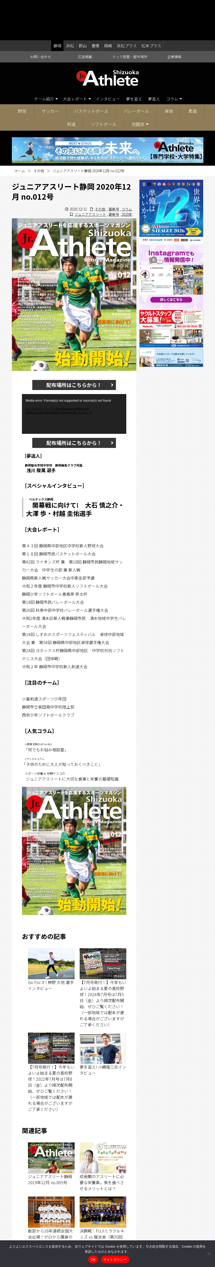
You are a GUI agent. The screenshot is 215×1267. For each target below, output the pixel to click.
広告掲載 (85, 16)
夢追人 (154, 59)
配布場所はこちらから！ (74, 344)
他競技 (138, 84)
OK (93, 1259)
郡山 (83, 6)
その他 (39, 130)
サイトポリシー (115, 1259)
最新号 (114, 168)
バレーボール (136, 71)
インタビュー (108, 59)
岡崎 (108, 6)
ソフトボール (103, 84)
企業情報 (174, 16)
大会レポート (75, 59)
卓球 (169, 71)
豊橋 (95, 6)
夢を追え (134, 59)
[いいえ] (208, 1253)
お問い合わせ (40, 16)
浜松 (71, 6)
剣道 (71, 84)
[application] (74, 374)
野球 (22, 71)
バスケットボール (91, 71)
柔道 (192, 71)
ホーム (19, 130)
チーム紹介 (44, 59)
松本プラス (150, 6)
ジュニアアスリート (90, 174)
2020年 (126, 174)
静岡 (58, 6)
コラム (173, 59)
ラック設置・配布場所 (129, 16)
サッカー (50, 71)
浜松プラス (126, 6)
